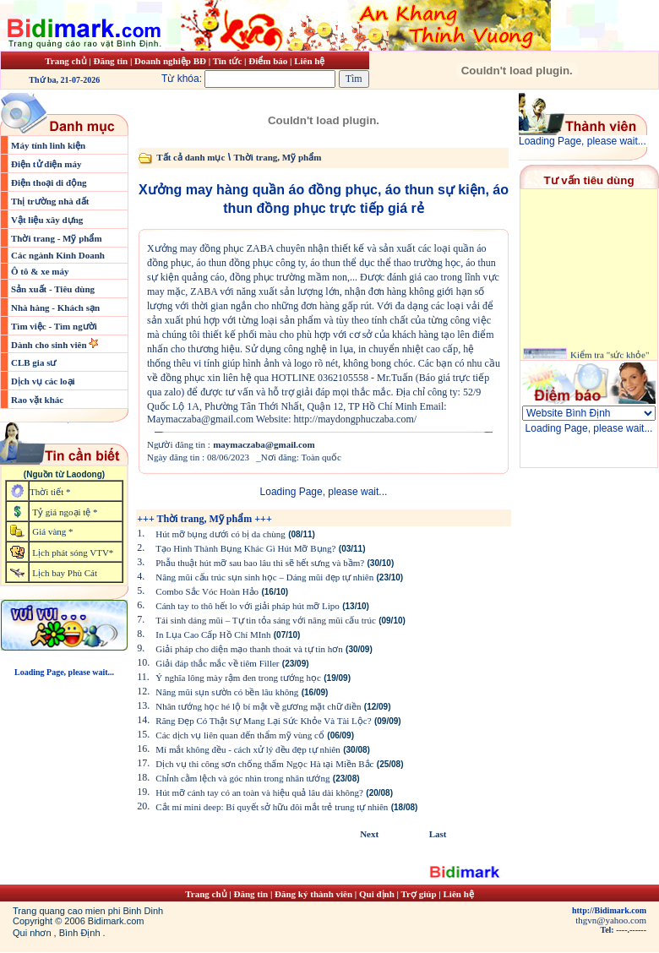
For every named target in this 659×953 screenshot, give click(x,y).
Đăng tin (110, 61)
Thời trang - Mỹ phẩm (56, 238)
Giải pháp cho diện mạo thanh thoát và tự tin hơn (248, 649)
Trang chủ (65, 61)
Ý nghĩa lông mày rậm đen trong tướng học (238, 678)
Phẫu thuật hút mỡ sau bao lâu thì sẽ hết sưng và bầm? (259, 563)
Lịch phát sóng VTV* (72, 552)
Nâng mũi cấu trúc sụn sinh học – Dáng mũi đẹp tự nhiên (264, 577)
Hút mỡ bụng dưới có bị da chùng (220, 534)
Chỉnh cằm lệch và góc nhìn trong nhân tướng (242, 778)
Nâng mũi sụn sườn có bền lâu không (226, 692)
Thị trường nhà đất (50, 201)
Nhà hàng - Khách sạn (55, 307)
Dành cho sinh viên (50, 345)
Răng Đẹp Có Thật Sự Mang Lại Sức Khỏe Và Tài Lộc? (263, 721)
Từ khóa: (250, 78)
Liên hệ (309, 61)
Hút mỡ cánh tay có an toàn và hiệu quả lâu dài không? (259, 792)
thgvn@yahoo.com (610, 920)
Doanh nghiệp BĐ (171, 61)
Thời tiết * (50, 492)
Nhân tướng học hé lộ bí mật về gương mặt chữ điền (258, 706)
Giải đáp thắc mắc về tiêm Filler (217, 663)
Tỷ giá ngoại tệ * (64, 512)
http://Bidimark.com (609, 910)
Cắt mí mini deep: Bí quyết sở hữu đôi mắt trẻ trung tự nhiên (271, 807)
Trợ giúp (420, 894)
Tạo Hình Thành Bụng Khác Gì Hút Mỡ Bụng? (245, 548)
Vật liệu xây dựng (47, 220)
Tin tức (228, 61)
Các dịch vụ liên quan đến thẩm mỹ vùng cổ (239, 735)
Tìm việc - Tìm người (54, 326)
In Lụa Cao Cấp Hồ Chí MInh (212, 634)
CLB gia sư (33, 362)
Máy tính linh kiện (48, 145)
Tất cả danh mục (190, 157)
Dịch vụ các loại (43, 381)
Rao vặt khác (37, 400)
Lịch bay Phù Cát (64, 573)
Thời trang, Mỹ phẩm (277, 157)
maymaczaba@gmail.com (264, 444)
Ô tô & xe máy (39, 271)
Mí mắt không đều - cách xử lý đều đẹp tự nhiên (247, 749)
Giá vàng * (52, 531)
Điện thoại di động (49, 182)
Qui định (377, 894)
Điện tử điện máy (46, 164)
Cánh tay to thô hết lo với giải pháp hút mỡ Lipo (247, 606)
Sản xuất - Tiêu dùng (53, 289)
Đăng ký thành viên (313, 894)
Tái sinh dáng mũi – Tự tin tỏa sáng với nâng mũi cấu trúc (265, 620)
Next (369, 834)
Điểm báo (267, 61)
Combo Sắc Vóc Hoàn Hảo (207, 591)
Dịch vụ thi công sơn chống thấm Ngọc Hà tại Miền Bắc (264, 764)
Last (438, 834)
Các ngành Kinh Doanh (58, 255)
